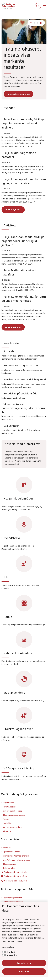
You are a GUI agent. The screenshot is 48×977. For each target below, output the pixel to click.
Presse (6, 819)
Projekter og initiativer (18, 729)
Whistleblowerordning (12, 827)
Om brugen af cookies (12, 811)
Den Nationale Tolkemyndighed (16, 860)
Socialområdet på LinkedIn (15, 872)
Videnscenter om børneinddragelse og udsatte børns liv (23, 407)
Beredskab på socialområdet (20, 393)
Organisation (8, 802)
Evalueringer (11, 425)
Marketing (12, 955)
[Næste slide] (31, 23)
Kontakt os (7, 823)
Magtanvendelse (14, 692)
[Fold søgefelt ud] (38, 6)
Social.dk (8, 351)
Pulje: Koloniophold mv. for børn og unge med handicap (24, 181)
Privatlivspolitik (9, 806)
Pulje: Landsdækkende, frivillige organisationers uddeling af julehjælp (23, 123)
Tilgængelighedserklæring (14, 815)
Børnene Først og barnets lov (21, 365)
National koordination (17, 653)
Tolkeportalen (9, 868)
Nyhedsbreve (12, 538)
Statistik (11, 952)
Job (5, 577)
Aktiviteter (10, 225)
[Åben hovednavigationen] (45, 6)
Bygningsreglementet (12, 897)
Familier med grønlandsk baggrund (24, 379)
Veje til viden (11, 343)
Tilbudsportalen (9, 864)
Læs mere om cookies (12, 941)
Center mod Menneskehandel (16, 855)
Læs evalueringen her (18, 94)
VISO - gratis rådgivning (18, 768)
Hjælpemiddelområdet (18, 498)
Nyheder (9, 108)
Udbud (7, 617)
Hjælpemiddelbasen (11, 851)
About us (7, 831)
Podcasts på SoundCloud (14, 880)
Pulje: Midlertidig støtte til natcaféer (19, 155)
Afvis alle (24, 971)
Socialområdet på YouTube (15, 876)
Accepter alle (24, 963)
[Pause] (41, 22)
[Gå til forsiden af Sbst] (7, 6)
